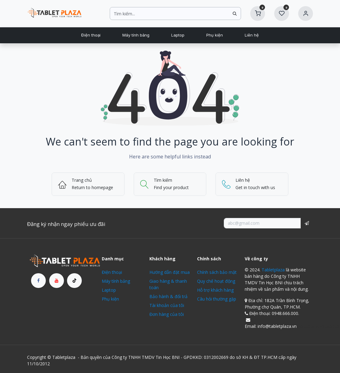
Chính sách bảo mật (217, 272)
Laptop (109, 290)
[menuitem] (90, 35)
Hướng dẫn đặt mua (169, 272)
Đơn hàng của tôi (166, 314)
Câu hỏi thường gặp (216, 299)
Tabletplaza (273, 270)
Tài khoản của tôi (166, 305)
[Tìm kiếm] (235, 13)
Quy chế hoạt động (216, 281)
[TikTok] (74, 280)
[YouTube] (56, 280)
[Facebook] (38, 280)
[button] (307, 223)
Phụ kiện (110, 299)
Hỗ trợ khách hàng (215, 290)
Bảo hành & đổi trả (168, 296)
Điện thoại (112, 272)
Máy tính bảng (116, 281)
